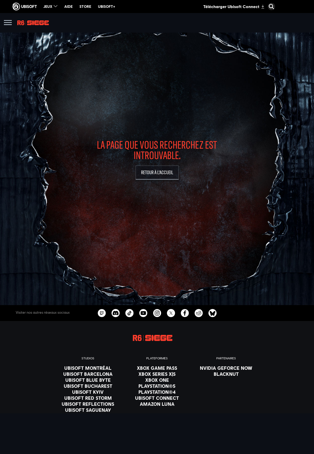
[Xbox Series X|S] (157, 374)
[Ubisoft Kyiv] (88, 392)
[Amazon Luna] (157, 404)
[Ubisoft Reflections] (88, 404)
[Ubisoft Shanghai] (88, 416)
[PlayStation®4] (157, 392)
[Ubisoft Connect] (157, 398)
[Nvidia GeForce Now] (226, 368)
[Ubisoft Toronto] (88, 422)
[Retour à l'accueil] (157, 173)
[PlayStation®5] (157, 386)
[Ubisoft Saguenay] (88, 410)
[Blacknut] (226, 374)
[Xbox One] (157, 380)
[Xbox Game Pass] (157, 368)
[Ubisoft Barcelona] (88, 374)
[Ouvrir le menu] (8, 23)
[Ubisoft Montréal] (88, 368)
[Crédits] (88, 428)
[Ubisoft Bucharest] (88, 386)
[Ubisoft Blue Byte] (88, 380)
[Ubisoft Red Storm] (88, 398)
